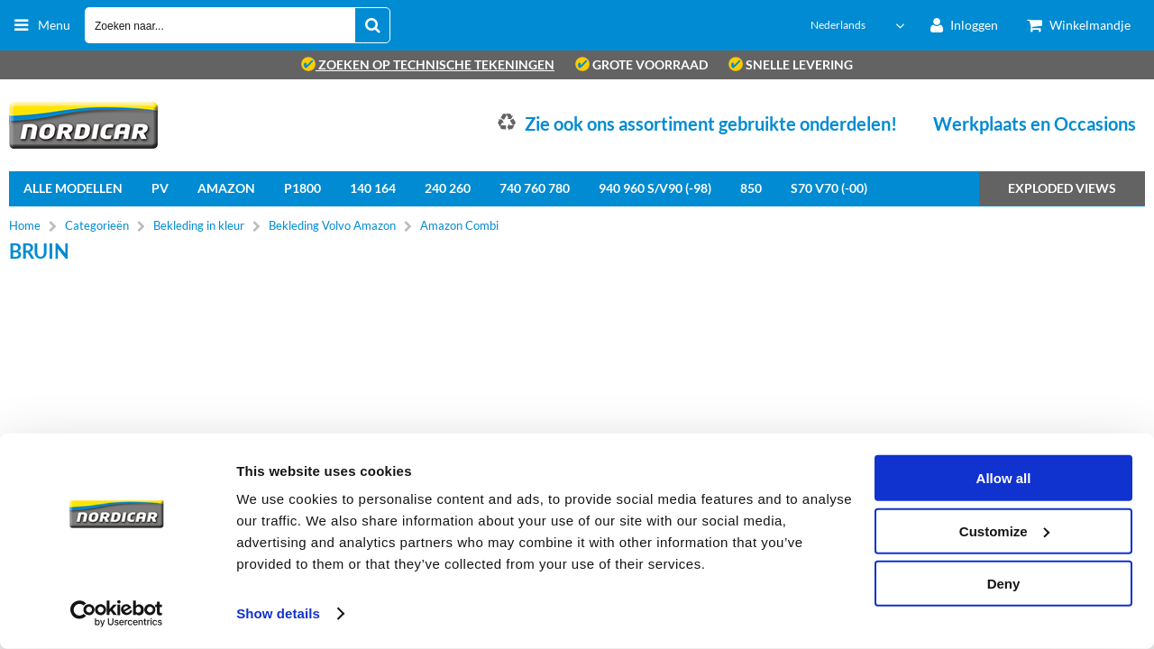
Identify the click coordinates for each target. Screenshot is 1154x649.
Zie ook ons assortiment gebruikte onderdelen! (711, 123)
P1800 (302, 188)
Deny (1004, 583)
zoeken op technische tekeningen (427, 64)
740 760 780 (534, 188)
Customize (1004, 530)
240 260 (448, 188)
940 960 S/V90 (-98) (655, 188)
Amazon (226, 188)
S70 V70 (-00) (829, 188)
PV (160, 188)
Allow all (1003, 478)
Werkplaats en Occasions (1034, 123)
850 (751, 188)
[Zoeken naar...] (372, 25)
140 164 (373, 188)
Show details (278, 613)
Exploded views (1062, 188)
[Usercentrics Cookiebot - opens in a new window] (117, 613)
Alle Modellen (73, 188)
